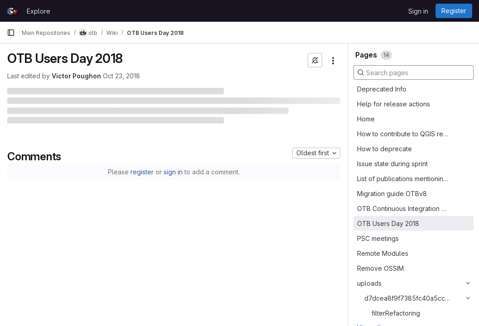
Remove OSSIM (380, 268)
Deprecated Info (381, 89)
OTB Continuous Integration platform (403, 208)
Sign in (418, 11)
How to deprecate (384, 149)
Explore (38, 11)
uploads (369, 283)
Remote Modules (382, 253)
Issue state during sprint (392, 164)
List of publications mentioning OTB (403, 178)
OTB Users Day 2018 (388, 223)
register (142, 172)
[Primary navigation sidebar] (11, 32)
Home (366, 119)
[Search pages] (413, 72)
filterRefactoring (396, 313)
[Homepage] (12, 11)
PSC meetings (378, 238)
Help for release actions (393, 104)
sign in (173, 172)
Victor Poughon (76, 76)
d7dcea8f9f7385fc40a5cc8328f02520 (407, 298)
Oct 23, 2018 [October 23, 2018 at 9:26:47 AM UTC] (121, 76)
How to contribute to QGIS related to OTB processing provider (403, 134)
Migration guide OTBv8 (392, 193)
